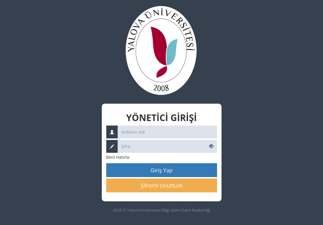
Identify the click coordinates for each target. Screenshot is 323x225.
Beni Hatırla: (118, 157)
